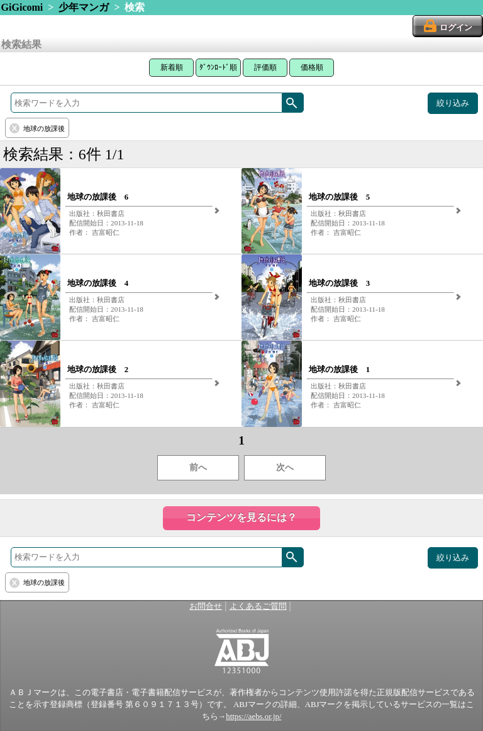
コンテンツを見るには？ (241, 517)
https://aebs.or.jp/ (253, 716)
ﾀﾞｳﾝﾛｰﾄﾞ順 (218, 67)
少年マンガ (83, 7)
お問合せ (205, 606)
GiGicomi (22, 7)
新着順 (171, 67)
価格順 (312, 67)
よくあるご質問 (258, 606)
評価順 (265, 67)
